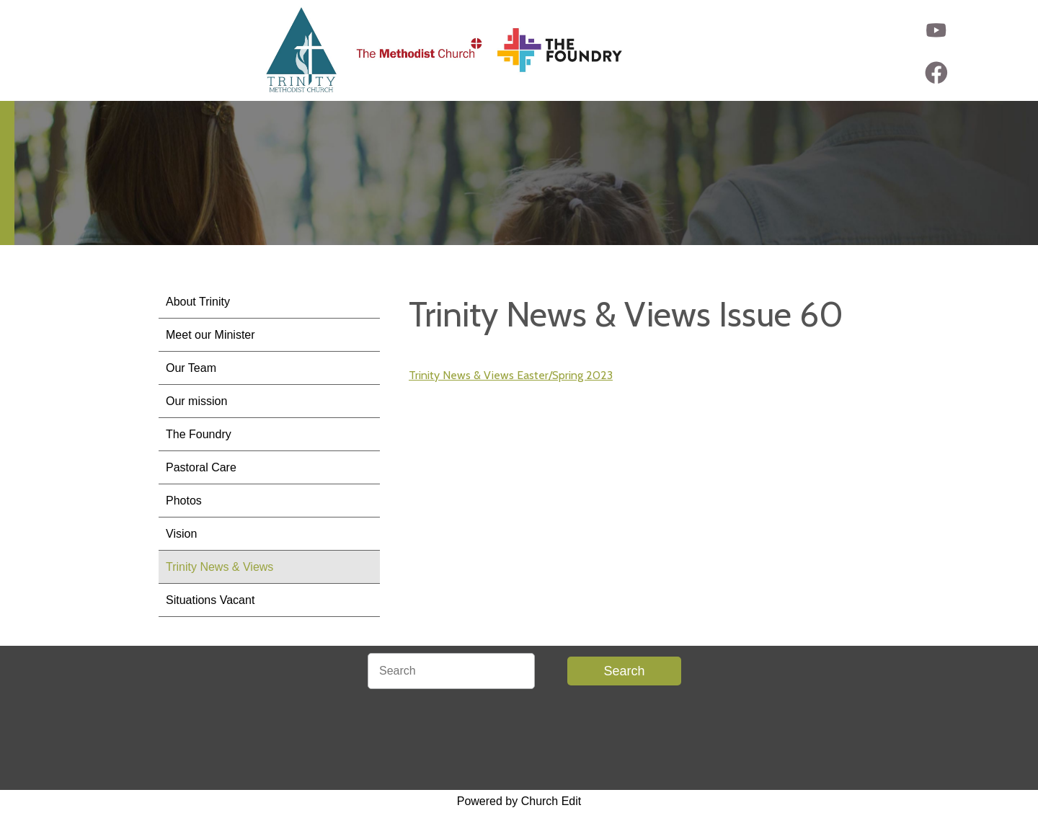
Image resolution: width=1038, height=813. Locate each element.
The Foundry (198, 434)
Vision (181, 534)
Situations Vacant (210, 600)
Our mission (196, 401)
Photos (184, 500)
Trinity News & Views (219, 567)
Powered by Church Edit (519, 801)
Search (623, 671)
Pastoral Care (201, 467)
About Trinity (198, 302)
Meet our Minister (210, 335)
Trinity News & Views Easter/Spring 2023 (511, 375)
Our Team (191, 368)
